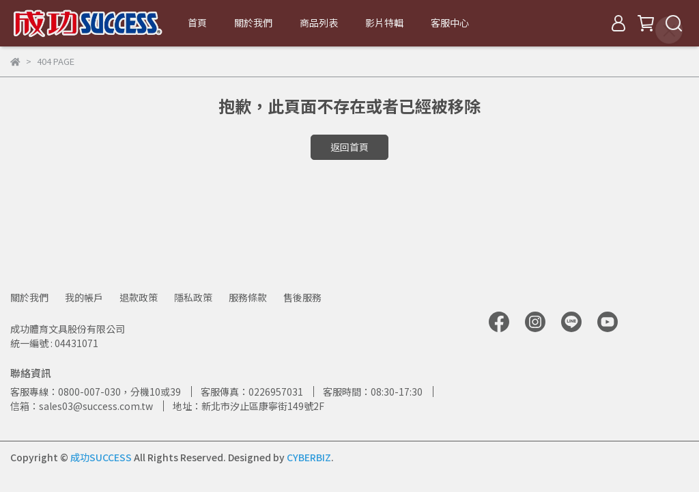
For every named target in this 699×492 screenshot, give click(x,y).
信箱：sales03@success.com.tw (81, 406)
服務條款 (248, 297)
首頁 (197, 22)
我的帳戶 (84, 297)
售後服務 (302, 297)
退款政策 (138, 297)
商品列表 (319, 22)
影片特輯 (384, 22)
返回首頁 (349, 147)
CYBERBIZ (309, 457)
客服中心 (450, 22)
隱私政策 (193, 297)
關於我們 (253, 22)
